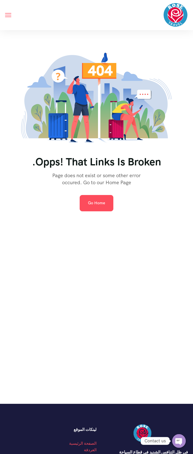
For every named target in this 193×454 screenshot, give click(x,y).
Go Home (96, 203)
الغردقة (90, 449)
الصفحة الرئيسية (82, 443)
